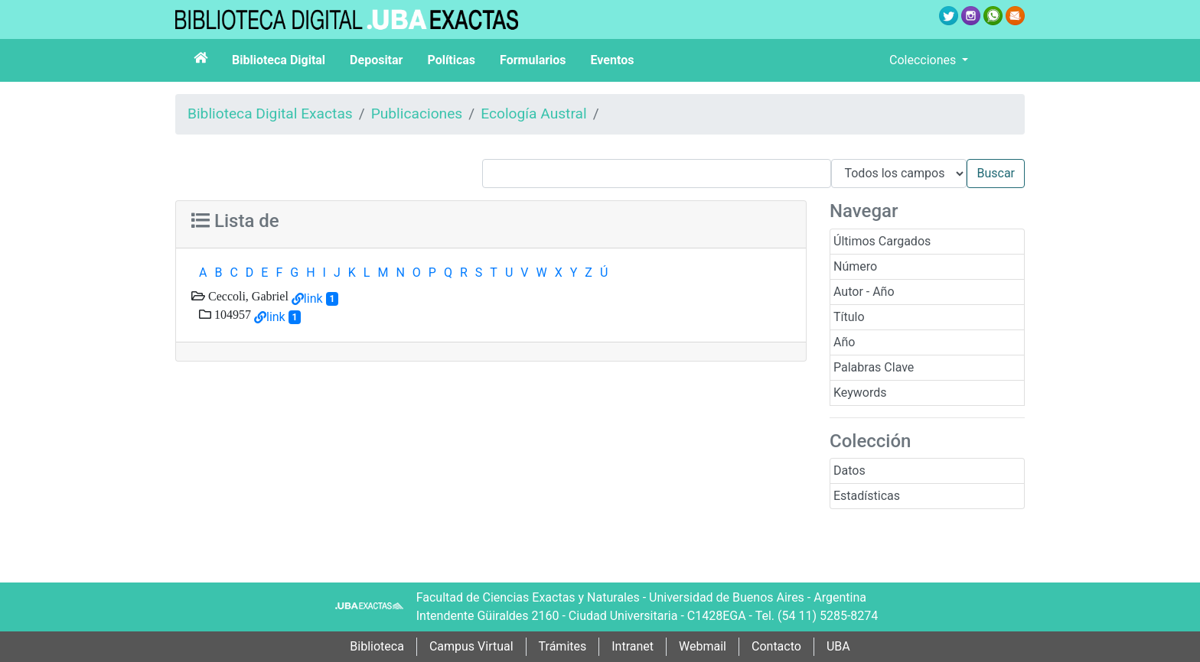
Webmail (702, 646)
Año (844, 342)
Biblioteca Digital (278, 60)
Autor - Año (864, 291)
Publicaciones (417, 113)
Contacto (776, 646)
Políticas (451, 60)
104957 (231, 314)
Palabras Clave (873, 367)
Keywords (860, 392)
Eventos (612, 60)
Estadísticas (866, 495)
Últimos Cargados (882, 241)
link (313, 298)
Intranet (632, 646)
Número (855, 266)
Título (849, 317)
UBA (838, 646)
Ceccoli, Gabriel (247, 296)
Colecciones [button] (924, 60)
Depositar (376, 60)
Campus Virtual (471, 646)
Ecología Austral (533, 113)
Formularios (533, 60)
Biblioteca (377, 646)
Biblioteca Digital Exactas (270, 113)
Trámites (563, 646)
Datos (849, 470)
